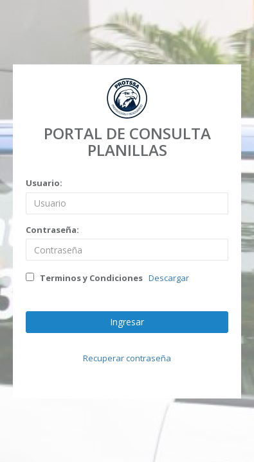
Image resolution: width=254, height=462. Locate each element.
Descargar (169, 278)
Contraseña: (52, 229)
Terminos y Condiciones (84, 278)
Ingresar (127, 322)
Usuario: (44, 183)
